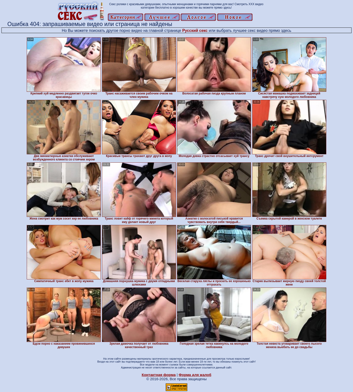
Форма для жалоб (195, 375)
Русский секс (195, 30)
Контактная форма (159, 375)
